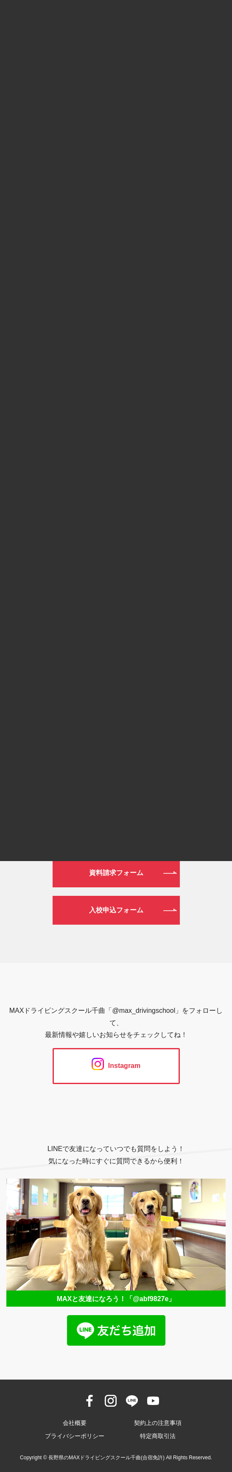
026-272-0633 (116, 766)
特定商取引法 (158, 1436)
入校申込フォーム (116, 910)
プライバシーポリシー (74, 1436)
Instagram (116, 1065)
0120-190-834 (116, 723)
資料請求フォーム (116, 872)
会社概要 (75, 1422)
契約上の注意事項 (158, 1422)
